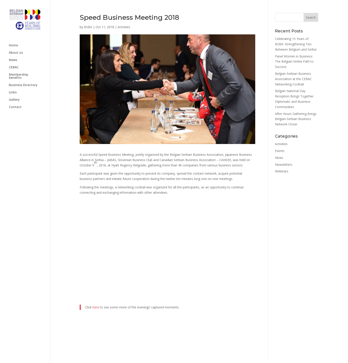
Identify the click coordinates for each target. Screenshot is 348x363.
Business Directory (23, 85)
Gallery (14, 100)
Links (13, 92)
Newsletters (283, 164)
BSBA (88, 27)
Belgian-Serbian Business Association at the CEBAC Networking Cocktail (293, 78)
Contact (15, 107)
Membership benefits (18, 76)
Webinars (281, 171)
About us (16, 53)
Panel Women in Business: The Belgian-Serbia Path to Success (294, 61)
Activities (124, 27)
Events (280, 151)
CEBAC (14, 67)
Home (13, 45)
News (13, 60)
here (96, 307)
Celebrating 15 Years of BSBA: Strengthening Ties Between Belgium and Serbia (295, 44)
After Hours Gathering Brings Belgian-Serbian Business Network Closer (295, 119)
